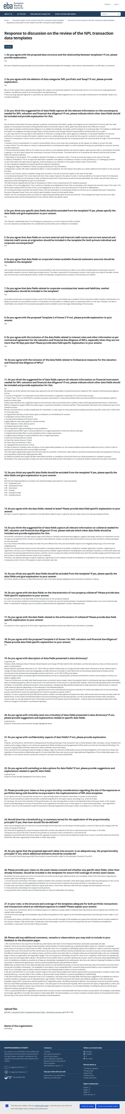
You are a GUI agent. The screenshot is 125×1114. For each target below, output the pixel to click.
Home (6, 20)
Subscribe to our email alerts (54, 1075)
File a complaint (49, 1063)
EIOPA (85, 1087)
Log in (116, 4)
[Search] (119, 14)
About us (8, 14)
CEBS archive (88, 1095)
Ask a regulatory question (53, 1059)
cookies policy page (41, 1105)
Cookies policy (88, 1075)
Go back (8, 47)
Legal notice (87, 1073)
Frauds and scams (89, 1078)
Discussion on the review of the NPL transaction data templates (91, 20)
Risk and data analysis (40, 14)
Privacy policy (88, 1071)
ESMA (85, 1090)
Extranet (107, 4)
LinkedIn (89, 1054)
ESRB (85, 1092)
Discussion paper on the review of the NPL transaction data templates (38, 20)
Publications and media (65, 14)
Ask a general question (52, 1054)
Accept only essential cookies (108, 1106)
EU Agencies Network (14, 1072)
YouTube (89, 1059)
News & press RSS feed (52, 1078)
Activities (21, 14)
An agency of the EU (14, 1067)
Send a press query (51, 1056)
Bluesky (89, 1052)
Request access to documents (54, 1061)
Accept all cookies (87, 1106)
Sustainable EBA (14, 1077)
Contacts (47, 1052)
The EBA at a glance (90, 1068)
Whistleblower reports (52, 1066)
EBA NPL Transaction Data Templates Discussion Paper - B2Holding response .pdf (34, 1012)
